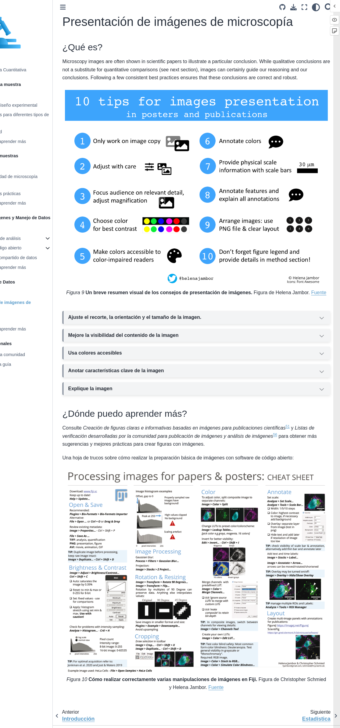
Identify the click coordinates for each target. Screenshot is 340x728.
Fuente (233, 293)
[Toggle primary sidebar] (101, 7)
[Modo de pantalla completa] (304, 7)
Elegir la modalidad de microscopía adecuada (42, 180)
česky (116, 719)
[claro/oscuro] (316, 7)
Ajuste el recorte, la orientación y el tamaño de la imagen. (216, 319)
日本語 (166, 719)
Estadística (18, 319)
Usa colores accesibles (216, 354)
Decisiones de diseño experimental (42, 105)
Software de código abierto (34, 247)
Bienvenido (19, 60)
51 (326, 428)
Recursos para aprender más (36, 141)
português (132, 719)
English (103, 719)
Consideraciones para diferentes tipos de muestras (48, 118)
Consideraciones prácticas (33, 193)
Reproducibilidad (24, 131)
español (151, 719)
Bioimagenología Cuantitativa (36, 69)
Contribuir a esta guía (29, 364)
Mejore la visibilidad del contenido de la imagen (216, 337)
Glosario (16, 374)
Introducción (20, 95)
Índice (14, 393)
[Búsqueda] (328, 7)
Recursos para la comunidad (36, 354)
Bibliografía (19, 383)
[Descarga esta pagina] (293, 7)
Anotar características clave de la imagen (216, 372)
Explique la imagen (216, 390)
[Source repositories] (282, 7)
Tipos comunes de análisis (33, 238)
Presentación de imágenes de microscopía (39, 306)
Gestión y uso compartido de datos (42, 257)
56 (124, 443)
